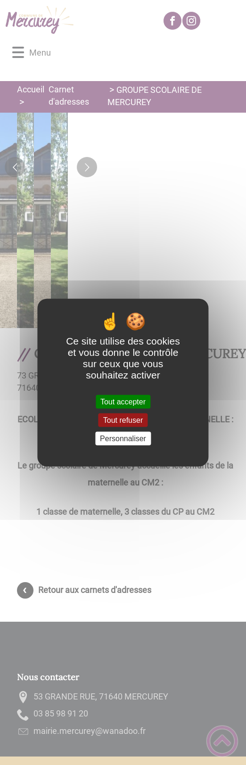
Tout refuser (123, 420)
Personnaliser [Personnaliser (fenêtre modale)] (123, 439)
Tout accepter (123, 401)
